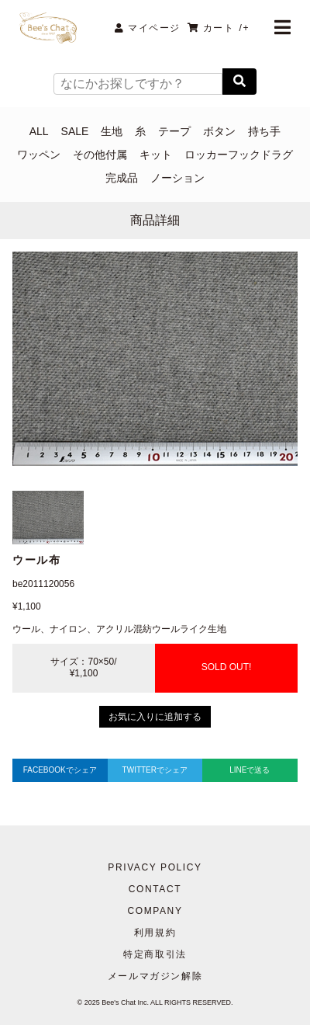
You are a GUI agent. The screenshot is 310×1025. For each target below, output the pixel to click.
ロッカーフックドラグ (238, 154)
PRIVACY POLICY (155, 867)
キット (156, 154)
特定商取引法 (155, 954)
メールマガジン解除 (155, 976)
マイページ (148, 28)
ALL (39, 131)
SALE (75, 131)
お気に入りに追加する (155, 716)
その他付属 (100, 154)
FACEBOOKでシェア (60, 770)
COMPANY (155, 911)
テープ (174, 131)
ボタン (219, 131)
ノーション (177, 178)
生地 (111, 131)
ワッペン (38, 154)
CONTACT (155, 889)
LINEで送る (249, 770)
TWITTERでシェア (155, 770)
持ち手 (264, 131)
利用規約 (155, 932)
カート (219, 28)
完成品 (121, 178)
